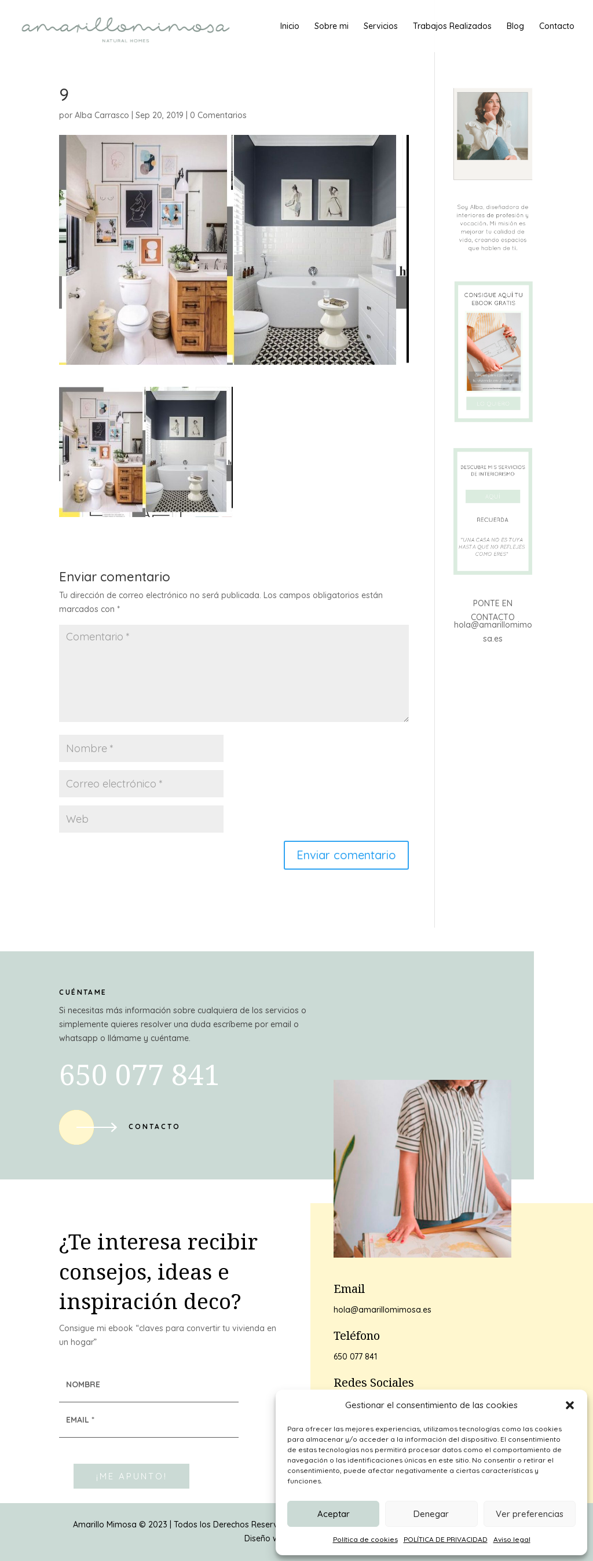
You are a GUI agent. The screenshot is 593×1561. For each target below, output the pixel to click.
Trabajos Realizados (452, 26)
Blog (515, 26)
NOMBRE (83, 1384)
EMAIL (80, 1420)
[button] (570, 1405)
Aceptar (333, 1513)
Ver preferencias (529, 1513)
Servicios (381, 26)
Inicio (289, 26)
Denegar (431, 1513)
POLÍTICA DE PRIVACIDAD (446, 1539)
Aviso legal (511, 1539)
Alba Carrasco (102, 115)
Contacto (556, 26)
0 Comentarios (218, 115)
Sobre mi (331, 26)
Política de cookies (365, 1539)
